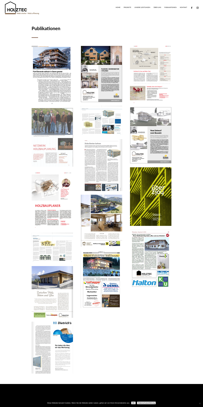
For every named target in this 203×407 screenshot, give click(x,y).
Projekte (127, 7)
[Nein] (199, 403)
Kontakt (183, 7)
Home (118, 7)
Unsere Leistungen (142, 7)
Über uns (157, 7)
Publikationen (170, 7)
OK (133, 403)
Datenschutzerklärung (146, 403)
